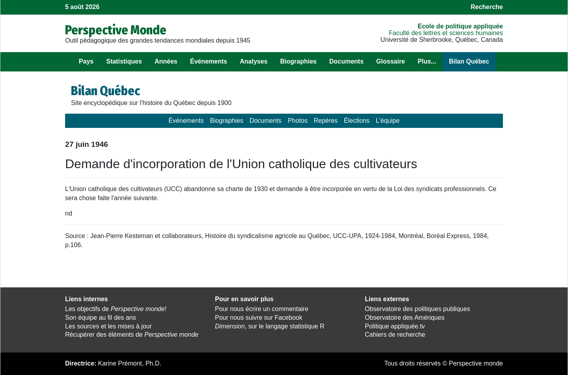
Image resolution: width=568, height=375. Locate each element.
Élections (357, 120)
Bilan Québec (469, 61)
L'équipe (388, 120)
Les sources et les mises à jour (108, 326)
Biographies (298, 61)
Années (166, 61)
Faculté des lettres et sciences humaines (446, 33)
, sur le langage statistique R (269, 326)
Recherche (487, 7)
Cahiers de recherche (395, 334)
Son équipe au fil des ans (100, 317)
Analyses (253, 61)
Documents (346, 61)
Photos (298, 120)
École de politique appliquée (460, 26)
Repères (325, 120)
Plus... (427, 61)
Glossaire (390, 61)
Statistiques (124, 61)
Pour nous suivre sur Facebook (258, 317)
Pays (86, 61)
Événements (208, 61)
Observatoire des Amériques (405, 317)
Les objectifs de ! (115, 309)
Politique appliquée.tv (395, 326)
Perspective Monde (115, 30)
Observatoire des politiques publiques (417, 309)
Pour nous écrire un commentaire (261, 309)
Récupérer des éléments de (131, 334)
